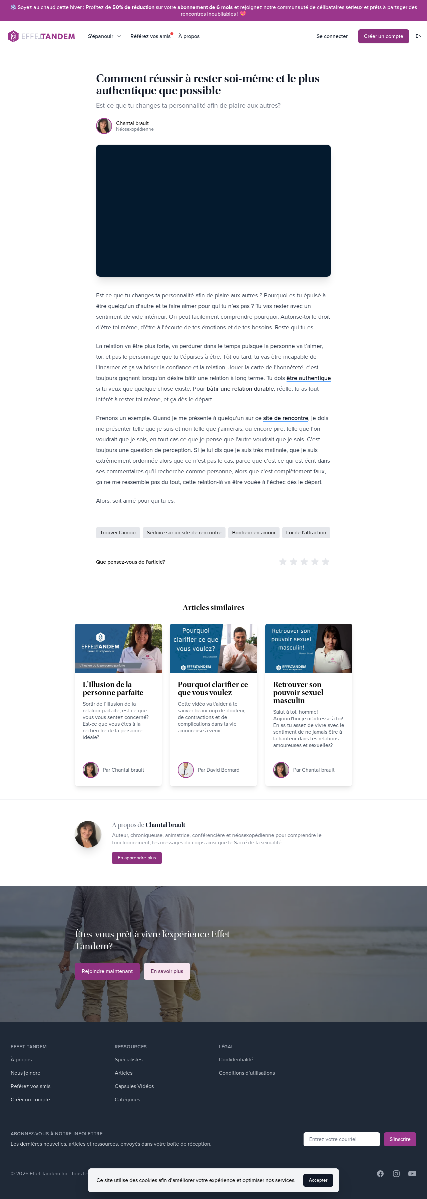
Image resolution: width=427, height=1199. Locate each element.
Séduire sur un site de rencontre (184, 532)
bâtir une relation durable (240, 388)
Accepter (318, 1188)
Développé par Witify (152, 1173)
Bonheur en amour (254, 532)
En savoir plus (167, 971)
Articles (123, 1073)
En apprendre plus (137, 857)
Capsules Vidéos (134, 1086)
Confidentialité (236, 1059)
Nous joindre (25, 1073)
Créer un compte (383, 36)
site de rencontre (285, 418)
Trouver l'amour (118, 532)
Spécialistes (128, 1059)
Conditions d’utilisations (247, 1073)
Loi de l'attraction (306, 532)
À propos (188, 36)
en (419, 36)
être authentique (309, 378)
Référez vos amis (150, 36)
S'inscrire (400, 1139)
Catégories (127, 1099)
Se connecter (332, 36)
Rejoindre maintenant (107, 971)
